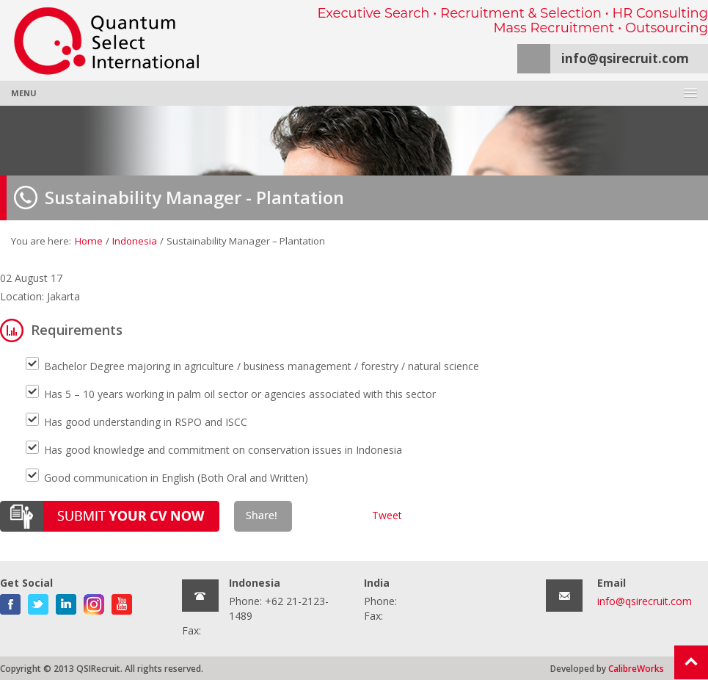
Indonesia (134, 240)
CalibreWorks (636, 668)
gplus (94, 601)
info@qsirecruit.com (625, 58)
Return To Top (691, 662)
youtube (122, 601)
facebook (10, 601)
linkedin (66, 601)
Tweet (387, 515)
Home (89, 240)
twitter (38, 601)
